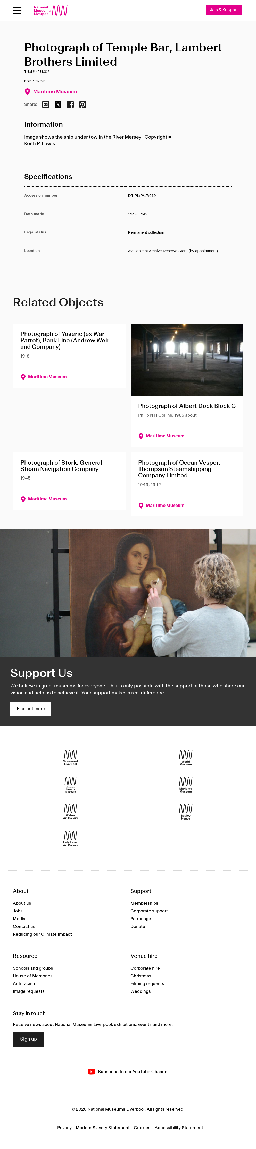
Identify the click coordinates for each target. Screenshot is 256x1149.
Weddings (140, 991)
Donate (137, 926)
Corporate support (149, 911)
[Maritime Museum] (185, 784)
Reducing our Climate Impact (42, 934)
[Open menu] (17, 10)
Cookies (142, 1128)
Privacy (64, 1128)
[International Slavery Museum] (70, 784)
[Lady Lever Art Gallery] (70, 838)
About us (22, 903)
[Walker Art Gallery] (70, 811)
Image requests (29, 991)
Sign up (28, 1039)
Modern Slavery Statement (103, 1128)
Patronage (140, 919)
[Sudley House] (185, 811)
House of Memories (33, 976)
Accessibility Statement (179, 1128)
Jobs (18, 911)
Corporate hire (145, 968)
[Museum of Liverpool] (70, 757)
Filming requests (147, 983)
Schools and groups (33, 968)
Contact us (24, 926)
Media (19, 919)
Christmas (140, 976)
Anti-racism (24, 983)
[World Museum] (185, 757)
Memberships (144, 903)
